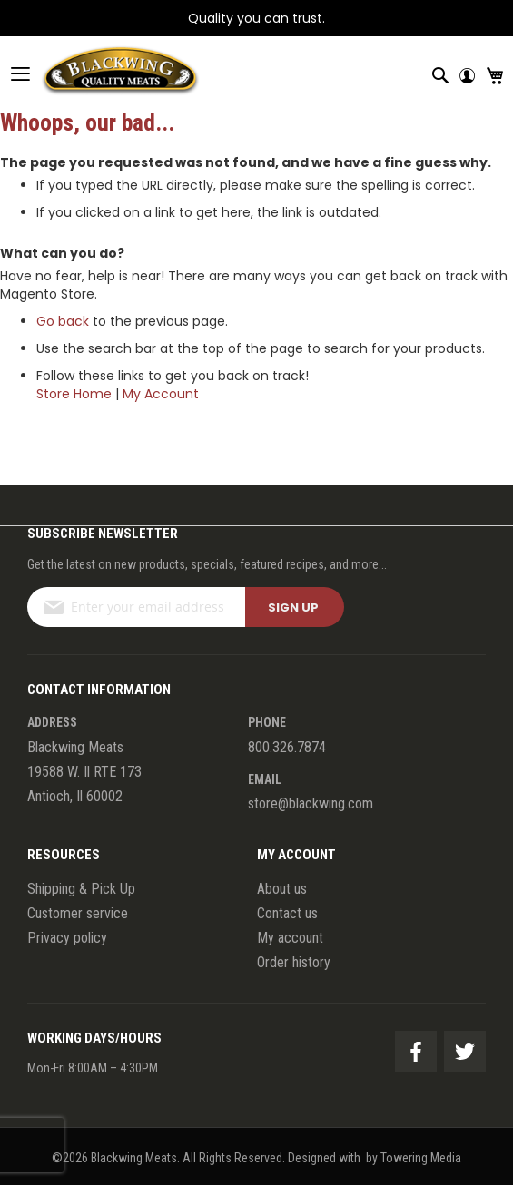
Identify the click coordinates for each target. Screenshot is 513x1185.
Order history (293, 962)
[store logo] (100, 73)
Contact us (287, 913)
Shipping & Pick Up (81, 888)
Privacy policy (67, 937)
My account (290, 937)
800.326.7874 (287, 747)
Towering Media (420, 1158)
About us (282, 888)
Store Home (74, 394)
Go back (62, 321)
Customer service (77, 913)
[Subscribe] (294, 607)
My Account (161, 394)
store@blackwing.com (310, 803)
